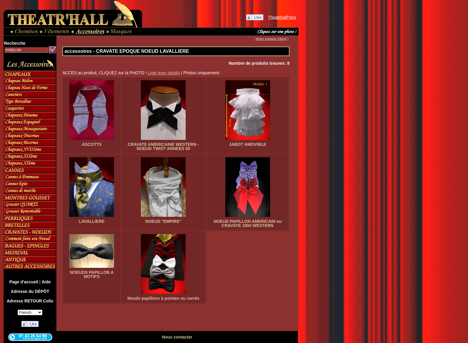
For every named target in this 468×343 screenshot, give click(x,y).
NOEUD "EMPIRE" (163, 221)
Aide (45, 281)
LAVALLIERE (91, 221)
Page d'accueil (23, 281)
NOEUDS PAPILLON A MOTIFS (92, 274)
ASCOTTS (92, 144)
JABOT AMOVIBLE (247, 144)
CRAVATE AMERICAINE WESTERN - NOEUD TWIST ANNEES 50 (163, 146)
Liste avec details (164, 72)
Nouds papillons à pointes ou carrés (163, 298)
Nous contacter (177, 337)
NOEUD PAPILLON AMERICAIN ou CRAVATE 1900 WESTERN (248, 223)
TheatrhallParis (282, 17)
